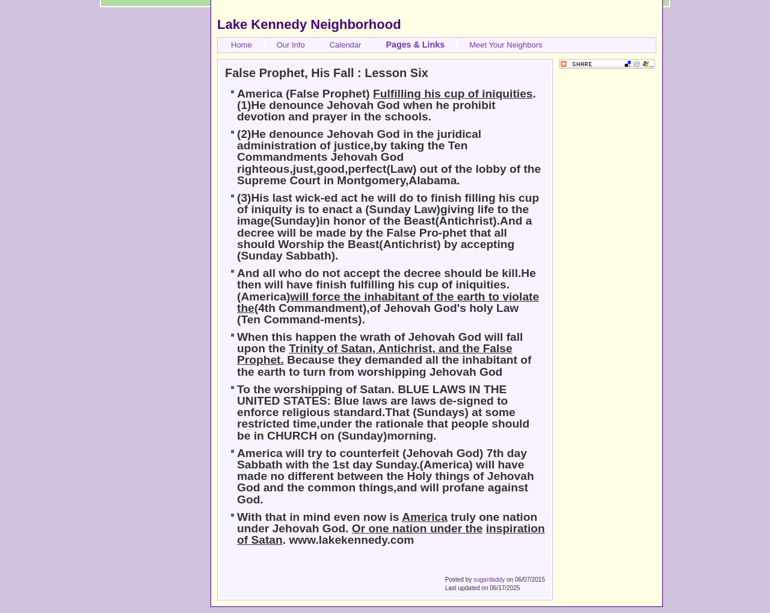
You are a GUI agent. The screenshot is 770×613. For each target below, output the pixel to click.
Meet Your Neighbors (505, 44)
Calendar (346, 44)
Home (241, 44)
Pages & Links (415, 44)
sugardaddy (489, 579)
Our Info (291, 44)
